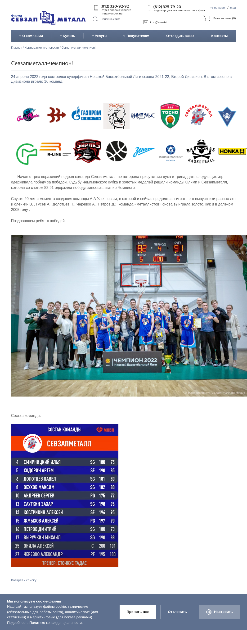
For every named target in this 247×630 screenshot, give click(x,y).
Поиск (95, 19)
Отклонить (177, 612)
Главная (16, 47)
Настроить (219, 612)
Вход (232, 7)
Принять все (138, 612)
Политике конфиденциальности (55, 623)
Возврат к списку (23, 580)
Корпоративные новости (42, 47)
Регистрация (218, 7)
